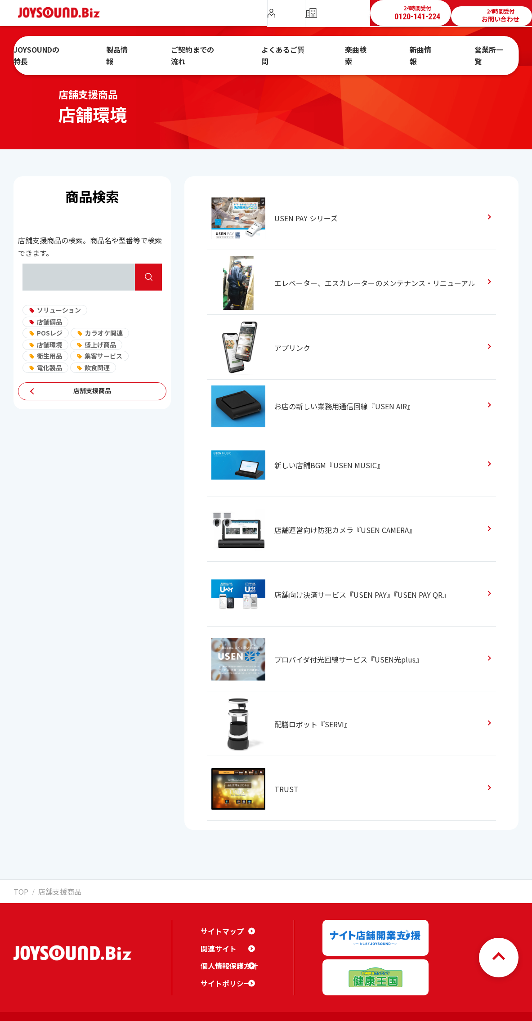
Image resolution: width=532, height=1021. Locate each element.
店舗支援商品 (92, 391)
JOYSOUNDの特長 (84, 50)
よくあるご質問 (290, 50)
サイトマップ (219, 923)
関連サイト (216, 940)
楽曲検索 (351, 50)
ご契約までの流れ (215, 50)
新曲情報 (403, 50)
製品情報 (150, 50)
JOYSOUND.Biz (63, 13)
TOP (18, 890)
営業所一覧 (459, 50)
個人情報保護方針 (226, 958)
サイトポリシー (223, 975)
